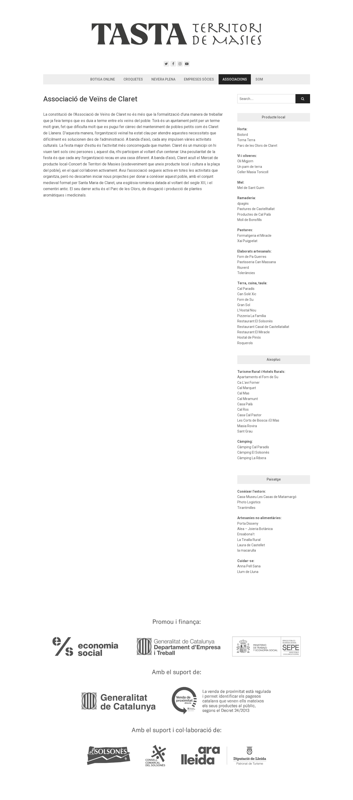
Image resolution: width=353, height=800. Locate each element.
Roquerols (245, 343)
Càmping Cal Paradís (253, 447)
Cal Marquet (246, 388)
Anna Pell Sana (249, 566)
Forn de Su (245, 300)
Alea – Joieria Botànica (255, 529)
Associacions (234, 79)
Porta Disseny (247, 523)
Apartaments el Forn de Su (257, 377)
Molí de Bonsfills (249, 220)
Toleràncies (246, 273)
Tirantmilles (246, 508)
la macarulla (246, 550)
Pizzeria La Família (251, 316)
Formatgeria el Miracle (254, 235)
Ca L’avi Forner (248, 382)
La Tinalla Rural (249, 540)
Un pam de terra (249, 167)
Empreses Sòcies (199, 79)
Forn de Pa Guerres (251, 257)
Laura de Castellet (251, 545)
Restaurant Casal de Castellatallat (263, 327)
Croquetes (133, 79)
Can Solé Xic (246, 294)
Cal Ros (243, 409)
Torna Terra (246, 140)
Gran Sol (243, 305)
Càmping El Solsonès (253, 452)
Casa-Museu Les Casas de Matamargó (266, 497)
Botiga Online (102, 79)
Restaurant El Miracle (253, 332)
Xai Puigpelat (247, 241)
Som (259, 79)
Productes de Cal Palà (254, 214)
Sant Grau (245, 431)
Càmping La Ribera (251, 458)
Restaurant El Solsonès (255, 321)
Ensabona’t (245, 534)
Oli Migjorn (245, 161)
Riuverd (243, 267)
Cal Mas (243, 393)
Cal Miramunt (247, 399)
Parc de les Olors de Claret (257, 145)
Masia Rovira (247, 426)
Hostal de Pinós (249, 337)
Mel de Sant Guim (250, 188)
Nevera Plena (163, 79)
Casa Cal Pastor (249, 415)
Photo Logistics (249, 502)
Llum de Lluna (247, 572)
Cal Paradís (245, 289)
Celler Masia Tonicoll (252, 172)
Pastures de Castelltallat (256, 209)
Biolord (242, 135)
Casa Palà (245, 404)
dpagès (243, 203)
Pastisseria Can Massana (256, 262)
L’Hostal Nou (246, 310)
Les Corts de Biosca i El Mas (258, 420)
